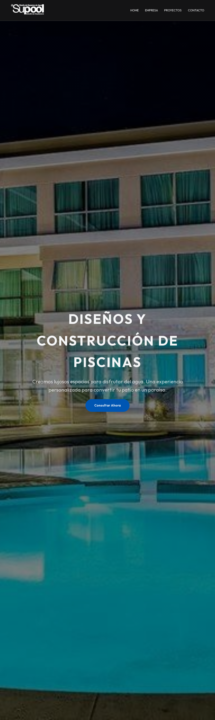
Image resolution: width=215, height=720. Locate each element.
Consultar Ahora (107, 405)
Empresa (151, 10)
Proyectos (173, 10)
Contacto (196, 10)
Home (134, 10)
